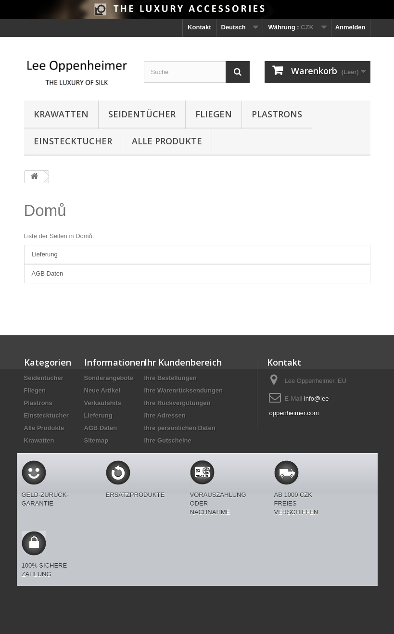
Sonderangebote (109, 377)
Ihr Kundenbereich (183, 362)
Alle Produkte (167, 141)
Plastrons (277, 114)
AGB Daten (48, 273)
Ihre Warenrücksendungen (183, 390)
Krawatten (61, 114)
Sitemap (96, 440)
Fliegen (213, 114)
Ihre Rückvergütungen (177, 402)
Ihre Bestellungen (170, 377)
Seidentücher (142, 114)
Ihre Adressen (165, 415)
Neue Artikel (102, 390)
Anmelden (350, 27)
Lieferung (45, 254)
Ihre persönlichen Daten (180, 427)
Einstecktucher (73, 141)
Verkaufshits (102, 402)
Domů (45, 210)
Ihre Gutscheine (167, 440)
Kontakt (199, 27)
